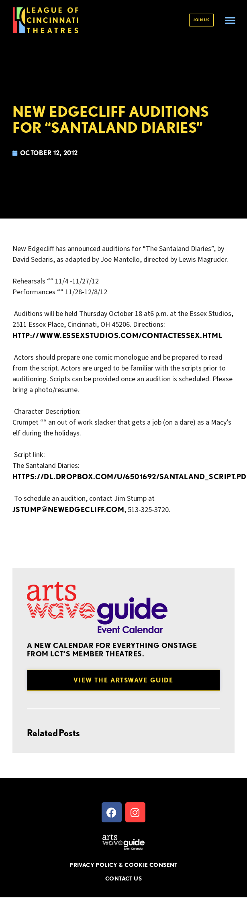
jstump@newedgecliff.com (68, 509)
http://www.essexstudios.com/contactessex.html (117, 335)
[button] (230, 20)
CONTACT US (123, 878)
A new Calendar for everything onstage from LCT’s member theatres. (112, 649)
